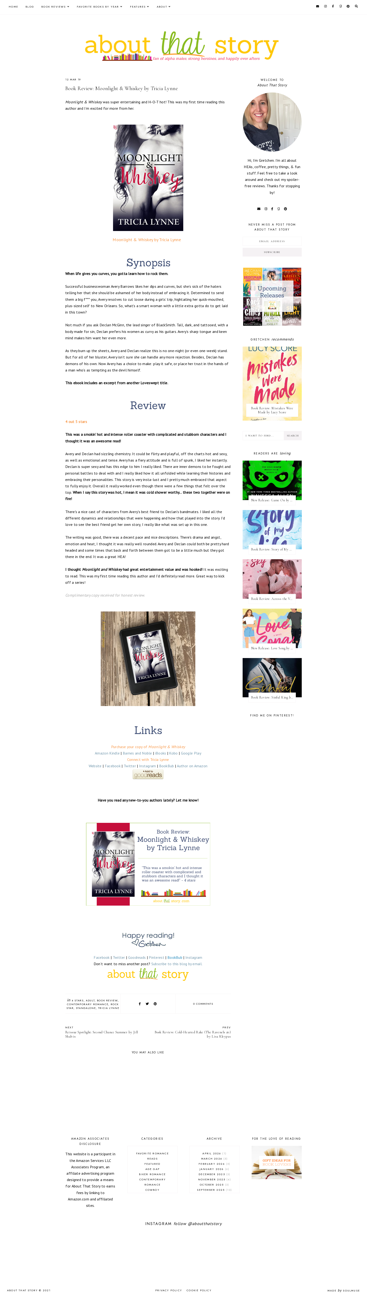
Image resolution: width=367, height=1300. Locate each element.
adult (90, 1000)
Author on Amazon (192, 765)
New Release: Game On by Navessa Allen (273, 500)
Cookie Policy (199, 1290)
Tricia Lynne (108, 1008)
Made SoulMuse (344, 1290)
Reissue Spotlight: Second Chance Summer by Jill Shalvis (104, 1031)
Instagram (147, 765)
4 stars (78, 1000)
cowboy (152, 1190)
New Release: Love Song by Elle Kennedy (273, 648)
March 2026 (214, 1158)
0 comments (203, 1004)
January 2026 (214, 1169)
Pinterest (156, 957)
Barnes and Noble (137, 753)
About (162, 7)
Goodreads (137, 957)
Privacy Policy (168, 1290)
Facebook (113, 765)
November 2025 (214, 1179)
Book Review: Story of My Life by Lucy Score (273, 549)
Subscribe (272, 252)
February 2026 (214, 1164)
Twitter (130, 765)
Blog (30, 7)
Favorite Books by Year (98, 7)
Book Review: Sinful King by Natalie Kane (273, 697)
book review (107, 1000)
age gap (152, 1169)
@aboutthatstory (205, 1223)
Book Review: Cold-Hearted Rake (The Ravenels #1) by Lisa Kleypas (192, 1031)
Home (13, 7)
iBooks (160, 753)
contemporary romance (87, 1004)
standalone (86, 1008)
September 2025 (214, 1190)
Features (138, 7)
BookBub (166, 765)
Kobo (173, 753)
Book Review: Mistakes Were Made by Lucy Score (272, 410)
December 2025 (214, 1174)
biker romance (152, 1174)
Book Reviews (53, 7)
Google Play (191, 753)
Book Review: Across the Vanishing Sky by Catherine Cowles (273, 599)
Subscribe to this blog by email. (177, 963)
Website (95, 765)
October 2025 (214, 1185)
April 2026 (214, 1153)
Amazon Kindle (107, 753)
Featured (152, 1164)
